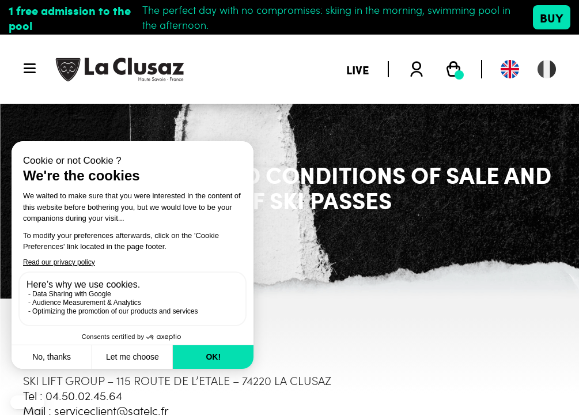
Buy (551, 17)
